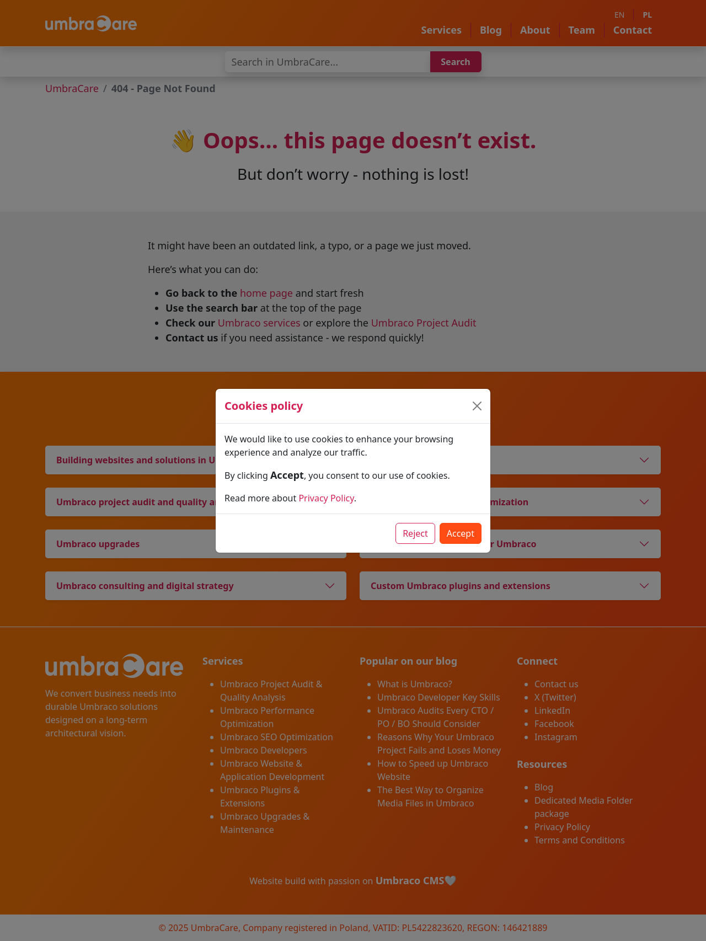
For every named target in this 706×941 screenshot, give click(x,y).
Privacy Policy (326, 498)
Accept (460, 533)
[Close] (477, 406)
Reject (415, 533)
